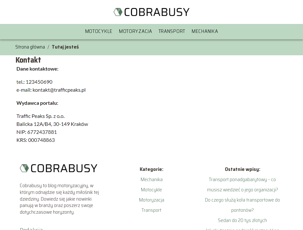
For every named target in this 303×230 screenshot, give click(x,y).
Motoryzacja (135, 31)
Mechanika (205, 31)
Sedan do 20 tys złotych (242, 220)
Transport (172, 31)
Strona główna (30, 47)
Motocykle (99, 31)
